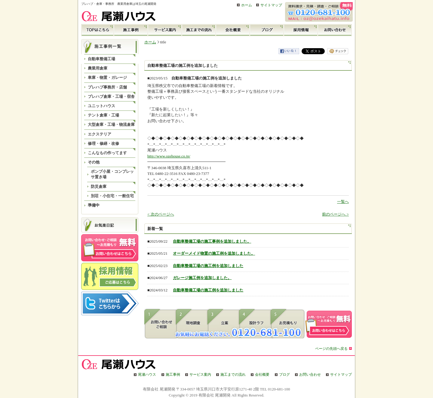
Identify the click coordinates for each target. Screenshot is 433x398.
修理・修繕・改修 (103, 143)
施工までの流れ (199, 30)
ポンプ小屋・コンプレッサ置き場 (112, 174)
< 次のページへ (160, 214)
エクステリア (99, 134)
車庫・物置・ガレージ (107, 77)
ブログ (267, 30)
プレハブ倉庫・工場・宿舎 (111, 96)
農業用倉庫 (97, 68)
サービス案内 (165, 30)
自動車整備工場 (101, 59)
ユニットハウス (101, 106)
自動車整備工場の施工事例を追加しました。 (212, 241)
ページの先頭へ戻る (331, 349)
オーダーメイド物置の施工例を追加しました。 (214, 253)
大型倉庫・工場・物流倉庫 (111, 124)
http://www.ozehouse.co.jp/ (168, 156)
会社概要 (233, 30)
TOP (97, 30)
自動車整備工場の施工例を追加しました (208, 265)
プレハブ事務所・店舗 (107, 87)
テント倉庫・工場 (103, 115)
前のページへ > (335, 214)
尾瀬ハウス (147, 375)
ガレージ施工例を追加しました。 (202, 277)
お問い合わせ (335, 30)
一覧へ (343, 201)
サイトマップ (271, 5)
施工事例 (131, 30)
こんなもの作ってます (107, 153)
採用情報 (301, 30)
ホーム (246, 5)
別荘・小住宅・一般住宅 (112, 196)
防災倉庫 (98, 186)
